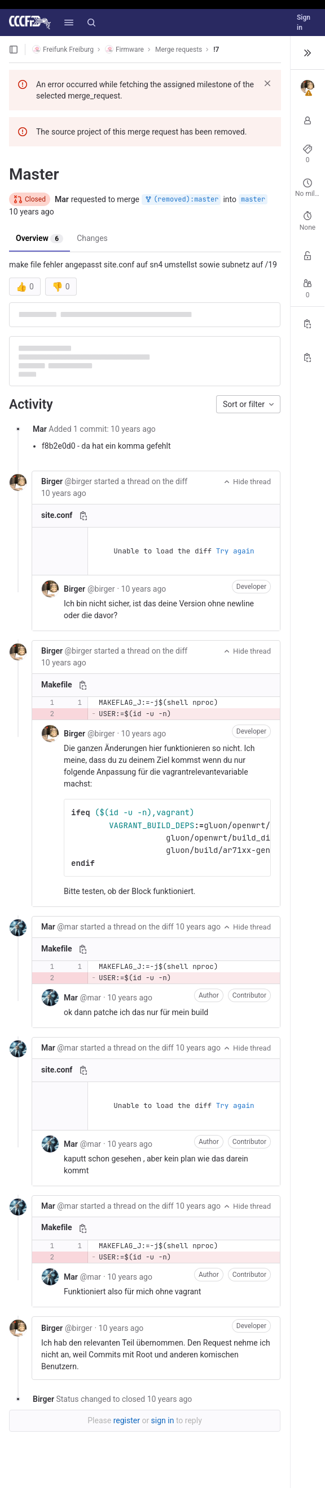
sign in (162, 1420)
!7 (216, 49)
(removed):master (181, 199)
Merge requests (178, 49)
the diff (174, 481)
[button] (69, 23)
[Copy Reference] (307, 324)
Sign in (303, 23)
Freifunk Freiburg (63, 49)
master (253, 199)
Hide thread (246, 481)
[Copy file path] (83, 515)
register (126, 1420)
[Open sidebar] (14, 50)
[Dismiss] (267, 83)
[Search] (91, 23)
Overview (39, 238)
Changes (92, 238)
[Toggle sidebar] (307, 53)
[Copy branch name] (307, 357)
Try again (235, 551)
